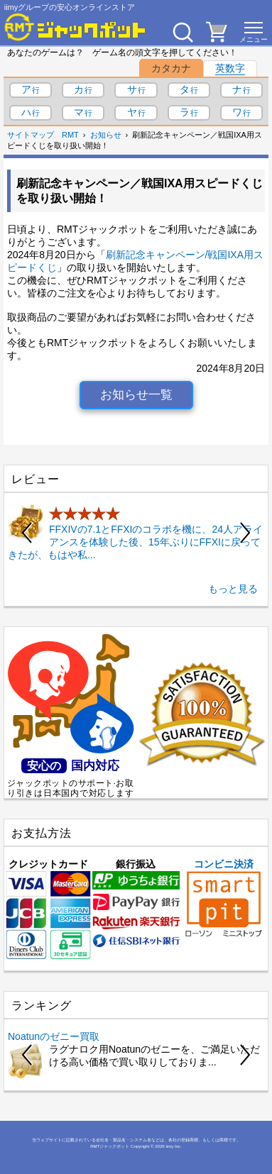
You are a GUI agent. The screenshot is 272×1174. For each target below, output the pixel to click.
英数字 (230, 68)
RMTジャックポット (109, 1145)
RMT (70, 135)
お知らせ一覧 (136, 395)
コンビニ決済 (224, 897)
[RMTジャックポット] (75, 27)
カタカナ (171, 68)
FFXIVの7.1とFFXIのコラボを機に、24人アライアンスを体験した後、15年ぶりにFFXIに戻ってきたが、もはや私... (135, 542)
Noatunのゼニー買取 (53, 1036)
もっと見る (233, 588)
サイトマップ (30, 135)
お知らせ (105, 135)
